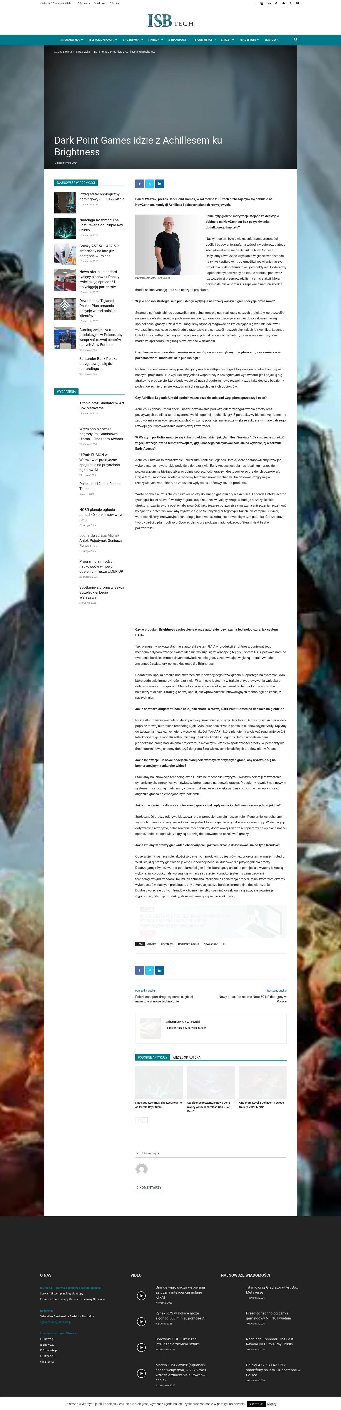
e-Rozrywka (132, 40)
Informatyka (71, 40)
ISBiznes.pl (47, 1356)
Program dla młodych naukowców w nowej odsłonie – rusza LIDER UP (101, 566)
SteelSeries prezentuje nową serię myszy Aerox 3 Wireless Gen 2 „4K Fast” (209, 1107)
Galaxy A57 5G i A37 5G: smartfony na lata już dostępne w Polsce (99, 251)
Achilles (151, 943)
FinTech (155, 40)
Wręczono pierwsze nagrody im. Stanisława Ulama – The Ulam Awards (101, 434)
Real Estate (249, 40)
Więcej (271, 1404)
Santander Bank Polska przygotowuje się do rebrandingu (98, 363)
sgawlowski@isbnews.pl (56, 1322)
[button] (296, 40)
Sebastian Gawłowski (182, 1021)
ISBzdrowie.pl (48, 1350)
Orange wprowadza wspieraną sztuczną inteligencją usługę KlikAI (180, 1292)
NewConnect (211, 943)
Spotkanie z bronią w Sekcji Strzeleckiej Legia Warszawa (101, 592)
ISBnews (114, 3)
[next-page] (145, 1120)
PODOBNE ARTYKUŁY (152, 1057)
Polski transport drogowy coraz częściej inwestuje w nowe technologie (164, 999)
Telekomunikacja (103, 40)
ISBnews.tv (47, 1344)
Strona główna (63, 52)
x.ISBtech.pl (47, 1361)
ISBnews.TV (83, 3)
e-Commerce (205, 40)
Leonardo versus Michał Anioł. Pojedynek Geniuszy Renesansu (101, 540)
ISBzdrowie (100, 3)
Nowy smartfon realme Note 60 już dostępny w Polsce (253, 999)
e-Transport (179, 40)
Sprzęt (227, 40)
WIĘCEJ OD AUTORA (186, 1057)
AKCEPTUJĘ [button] (256, 1404)
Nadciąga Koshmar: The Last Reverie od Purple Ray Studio (101, 225)
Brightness (167, 943)
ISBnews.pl (47, 1339)
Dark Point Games (188, 943)
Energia (272, 40)
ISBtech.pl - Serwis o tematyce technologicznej (70, 1287)
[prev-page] (138, 1120)
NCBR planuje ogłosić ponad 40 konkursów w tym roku (101, 514)
